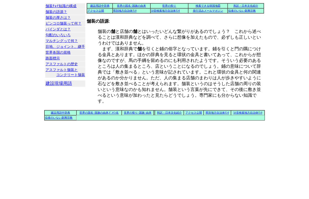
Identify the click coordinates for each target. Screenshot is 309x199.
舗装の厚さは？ (58, 17)
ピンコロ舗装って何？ (63, 23)
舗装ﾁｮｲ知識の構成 (61, 6)
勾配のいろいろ (58, 35)
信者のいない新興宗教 (242, 10)
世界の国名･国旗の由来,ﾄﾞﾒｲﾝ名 (99, 112)
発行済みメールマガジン (208, 10)
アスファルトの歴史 (62, 64)
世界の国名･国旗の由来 (131, 5)
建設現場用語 (59, 83)
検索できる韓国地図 (208, 5)
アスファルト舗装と (65, 72)
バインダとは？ (58, 29)
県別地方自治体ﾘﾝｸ (125, 10)
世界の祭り (169, 5)
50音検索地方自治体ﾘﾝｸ (165, 10)
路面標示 (53, 58)
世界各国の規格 (58, 52)
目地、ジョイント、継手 (65, 46)
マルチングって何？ (62, 41)
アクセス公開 (95, 10)
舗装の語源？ (56, 12)
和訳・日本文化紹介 (245, 5)
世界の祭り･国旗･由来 (137, 112)
